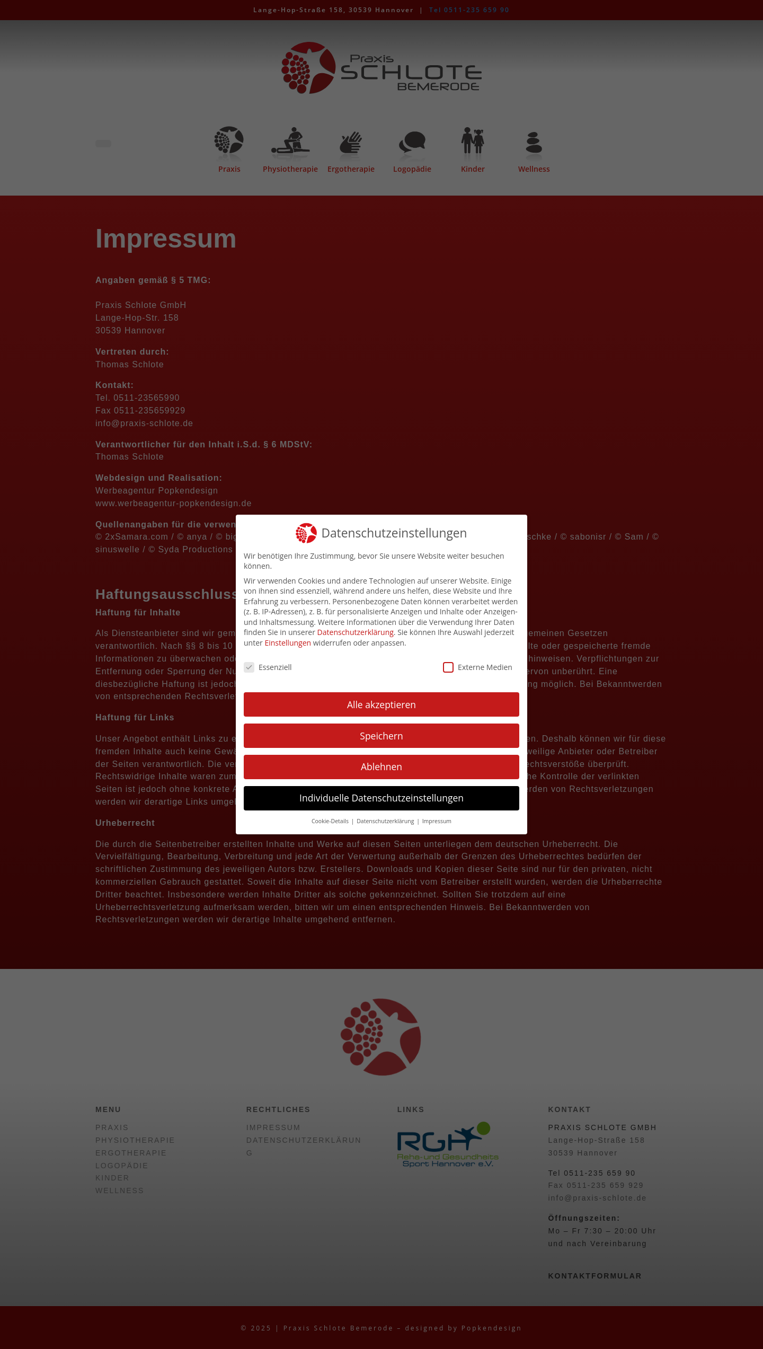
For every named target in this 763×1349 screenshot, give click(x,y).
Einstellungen (287, 643)
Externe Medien (477, 667)
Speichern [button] (381, 735)
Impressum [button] (436, 821)
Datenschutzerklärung (355, 632)
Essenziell (268, 667)
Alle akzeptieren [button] (381, 704)
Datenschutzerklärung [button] (386, 821)
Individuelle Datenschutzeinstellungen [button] (381, 797)
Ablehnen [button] (381, 766)
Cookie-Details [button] (331, 821)
